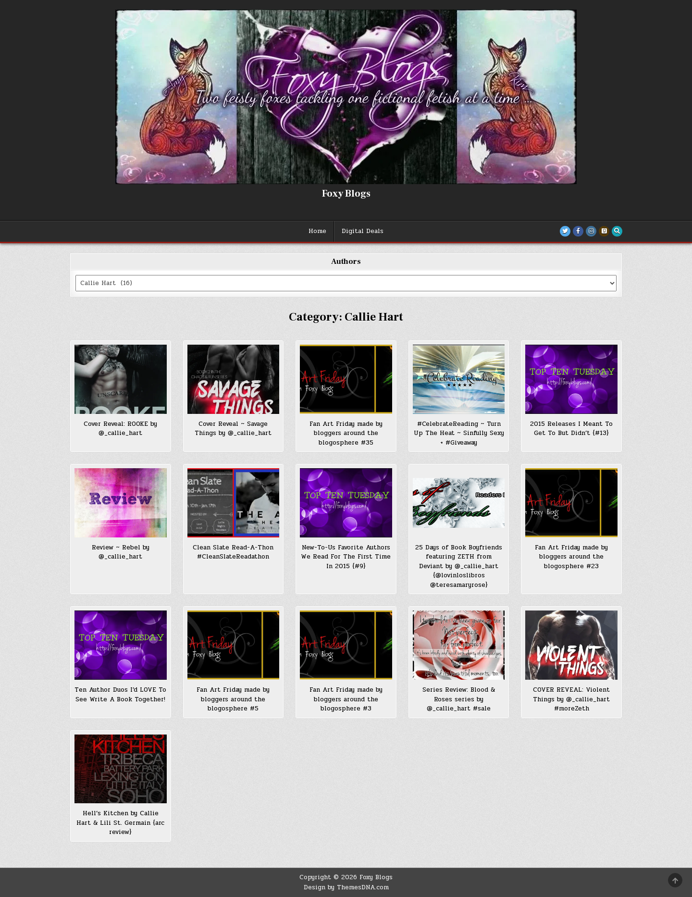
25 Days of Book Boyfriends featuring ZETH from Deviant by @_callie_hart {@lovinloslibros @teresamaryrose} (458, 566)
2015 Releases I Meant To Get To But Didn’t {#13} (571, 428)
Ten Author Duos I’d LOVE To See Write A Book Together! (120, 694)
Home (317, 231)
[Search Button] (617, 231)
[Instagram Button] (591, 231)
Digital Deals (362, 231)
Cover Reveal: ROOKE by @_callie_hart (120, 428)
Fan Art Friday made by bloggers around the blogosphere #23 (571, 557)
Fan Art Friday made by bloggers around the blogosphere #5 (233, 699)
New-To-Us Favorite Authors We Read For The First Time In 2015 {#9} (346, 557)
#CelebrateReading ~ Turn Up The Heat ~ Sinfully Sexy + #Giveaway (459, 433)
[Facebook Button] (578, 231)
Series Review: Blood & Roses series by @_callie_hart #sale (458, 699)
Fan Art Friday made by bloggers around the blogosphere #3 (346, 699)
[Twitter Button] (565, 231)
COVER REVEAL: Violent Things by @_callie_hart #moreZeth (571, 699)
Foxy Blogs (346, 193)
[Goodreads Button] (604, 231)
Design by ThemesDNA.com (346, 887)
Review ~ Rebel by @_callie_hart (120, 552)
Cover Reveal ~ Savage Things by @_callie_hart (233, 428)
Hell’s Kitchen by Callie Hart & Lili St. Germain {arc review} (120, 823)
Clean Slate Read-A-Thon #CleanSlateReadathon (233, 552)
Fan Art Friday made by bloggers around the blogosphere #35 (346, 433)
